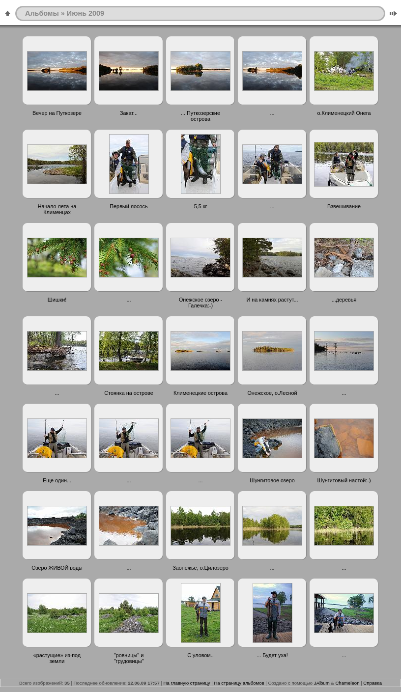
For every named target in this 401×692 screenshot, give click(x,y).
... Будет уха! (272, 655)
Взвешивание (344, 206)
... (272, 113)
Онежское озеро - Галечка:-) (200, 302)
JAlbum (322, 683)
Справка (372, 683)
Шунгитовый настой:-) (344, 480)
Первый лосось (128, 206)
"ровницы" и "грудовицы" (129, 658)
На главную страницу (187, 683)
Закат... (129, 113)
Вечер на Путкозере (57, 113)
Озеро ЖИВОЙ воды (56, 568)
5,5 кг (200, 206)
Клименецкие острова (200, 393)
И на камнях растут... (272, 300)
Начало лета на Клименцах (57, 209)
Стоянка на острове (128, 393)
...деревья (344, 300)
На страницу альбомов (239, 683)
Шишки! (57, 300)
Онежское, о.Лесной (272, 393)
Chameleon (347, 683)
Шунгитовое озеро (272, 480)
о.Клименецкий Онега (344, 113)
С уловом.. (200, 655)
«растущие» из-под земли (57, 658)
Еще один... (57, 480)
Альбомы (42, 13)
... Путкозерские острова (200, 116)
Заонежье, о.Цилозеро (200, 568)
